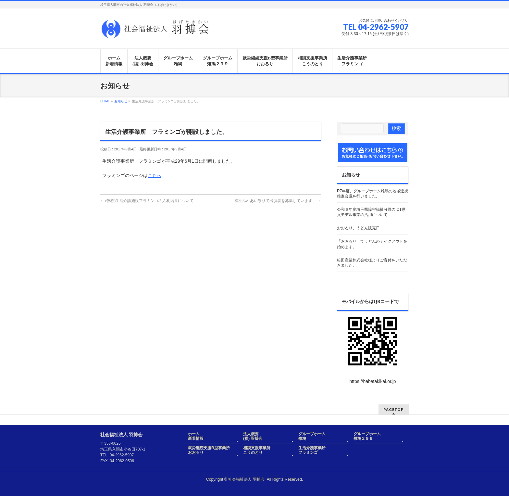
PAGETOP (393, 409)
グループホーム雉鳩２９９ (367, 436)
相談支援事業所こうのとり (256, 450)
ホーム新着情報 (196, 436)
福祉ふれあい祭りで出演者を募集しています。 (277, 200)
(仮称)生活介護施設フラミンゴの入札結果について (146, 200)
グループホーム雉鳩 (312, 436)
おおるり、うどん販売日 (358, 228)
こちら (154, 175)
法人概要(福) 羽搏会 (252, 436)
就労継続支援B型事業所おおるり (209, 450)
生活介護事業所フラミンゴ (312, 450)
